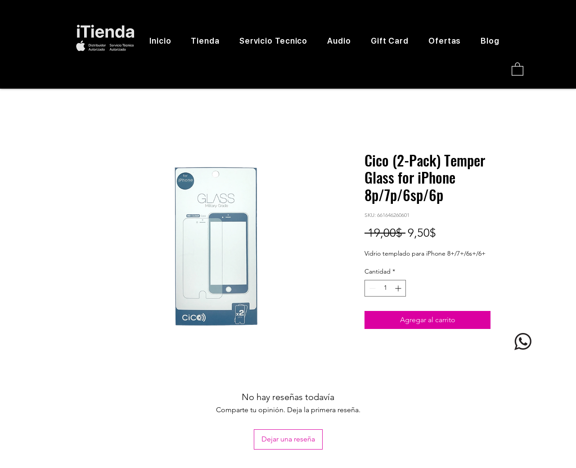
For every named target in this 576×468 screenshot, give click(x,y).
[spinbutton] (385, 288)
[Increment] (399, 288)
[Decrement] (371, 288)
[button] (517, 69)
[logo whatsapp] (522, 341)
